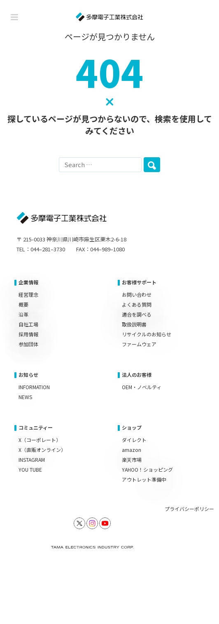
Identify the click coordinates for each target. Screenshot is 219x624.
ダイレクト (134, 439)
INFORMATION (34, 386)
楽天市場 (132, 459)
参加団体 (28, 343)
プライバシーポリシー (189, 508)
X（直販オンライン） (42, 449)
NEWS (25, 396)
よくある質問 (136, 304)
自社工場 (28, 324)
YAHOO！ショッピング (147, 469)
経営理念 (28, 294)
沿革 (23, 314)
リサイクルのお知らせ (146, 334)
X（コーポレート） (40, 439)
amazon (131, 449)
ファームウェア (139, 343)
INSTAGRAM (32, 459)
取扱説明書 (134, 324)
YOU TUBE (30, 469)
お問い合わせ (136, 294)
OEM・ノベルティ (141, 386)
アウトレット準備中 (144, 479)
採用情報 (28, 334)
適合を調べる (136, 314)
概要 (23, 304)
